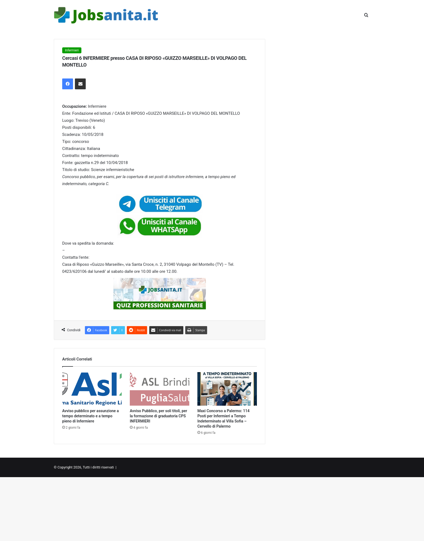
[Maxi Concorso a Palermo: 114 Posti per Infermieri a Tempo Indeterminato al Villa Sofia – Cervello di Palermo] (227, 389)
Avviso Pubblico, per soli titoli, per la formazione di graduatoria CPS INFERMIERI (158, 416)
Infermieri (72, 50)
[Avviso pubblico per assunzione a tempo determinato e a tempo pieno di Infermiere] (92, 389)
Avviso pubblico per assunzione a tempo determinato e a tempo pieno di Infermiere (90, 416)
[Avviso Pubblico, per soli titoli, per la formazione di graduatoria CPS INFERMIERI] (159, 389)
